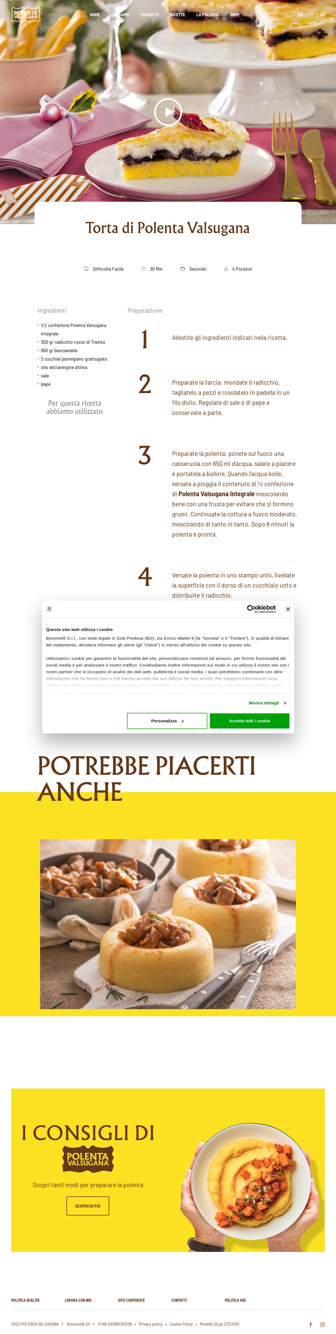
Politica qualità (25, 1300)
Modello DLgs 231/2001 (219, 1323)
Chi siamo (120, 14)
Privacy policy (151, 1323)
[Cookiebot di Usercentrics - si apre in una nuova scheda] (251, 609)
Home (95, 14)
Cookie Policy (181, 1323)
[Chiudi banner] (288, 609)
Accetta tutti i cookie (249, 720)
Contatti (179, 1300)
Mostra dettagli (264, 702)
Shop (235, 14)
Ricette (177, 14)
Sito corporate (131, 1300)
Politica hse (235, 1300)
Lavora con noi (78, 1300)
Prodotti (150, 14)
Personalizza (167, 720)
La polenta (207, 14)
